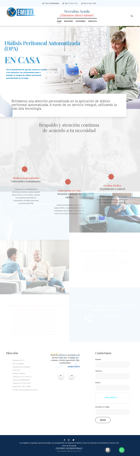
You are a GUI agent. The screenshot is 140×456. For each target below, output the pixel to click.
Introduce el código (102, 407)
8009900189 (25, 381)
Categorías (80, 21)
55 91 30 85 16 (25, 377)
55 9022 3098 (91, 3)
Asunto (97, 382)
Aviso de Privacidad (69, 446)
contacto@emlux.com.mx (28, 390)
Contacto (92, 21)
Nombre (98, 359)
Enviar (103, 420)
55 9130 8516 (54, 3)
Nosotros (68, 21)
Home (59, 21)
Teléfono (98, 371)
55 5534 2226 (72, 3)
